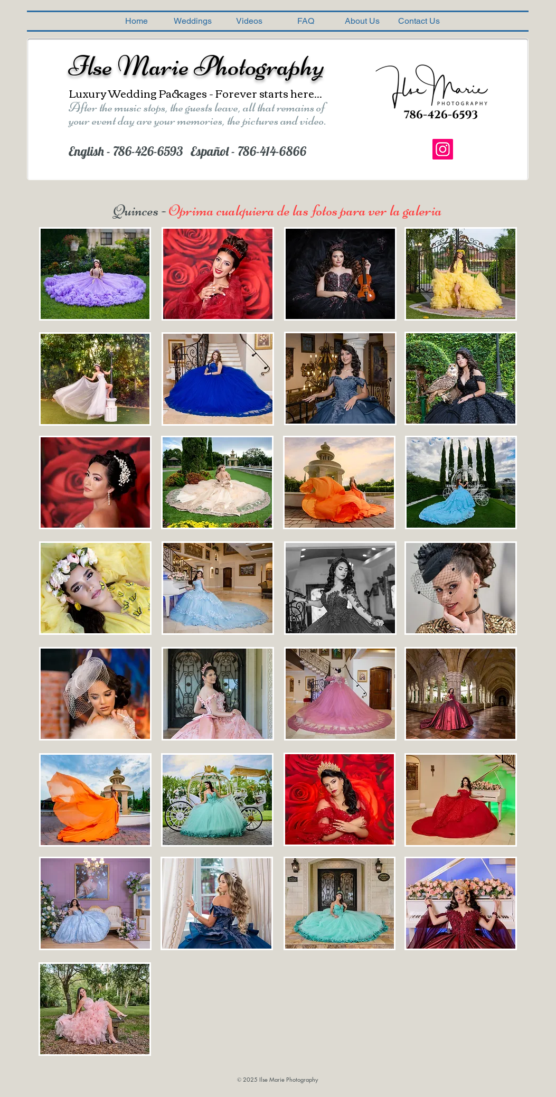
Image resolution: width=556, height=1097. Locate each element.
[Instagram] (442, 149)
